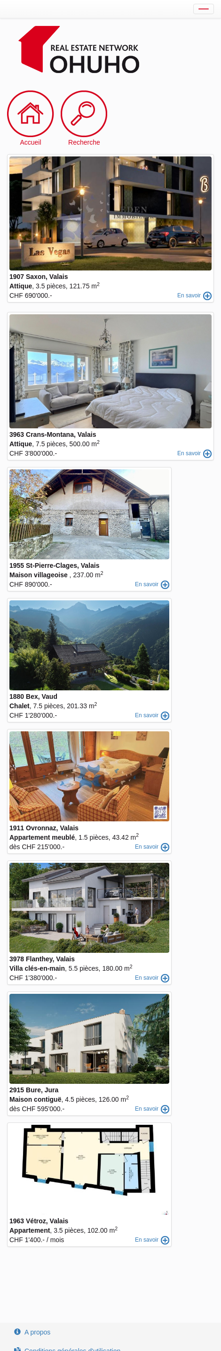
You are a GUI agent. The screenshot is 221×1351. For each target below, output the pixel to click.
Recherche (84, 142)
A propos (32, 1332)
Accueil (30, 142)
